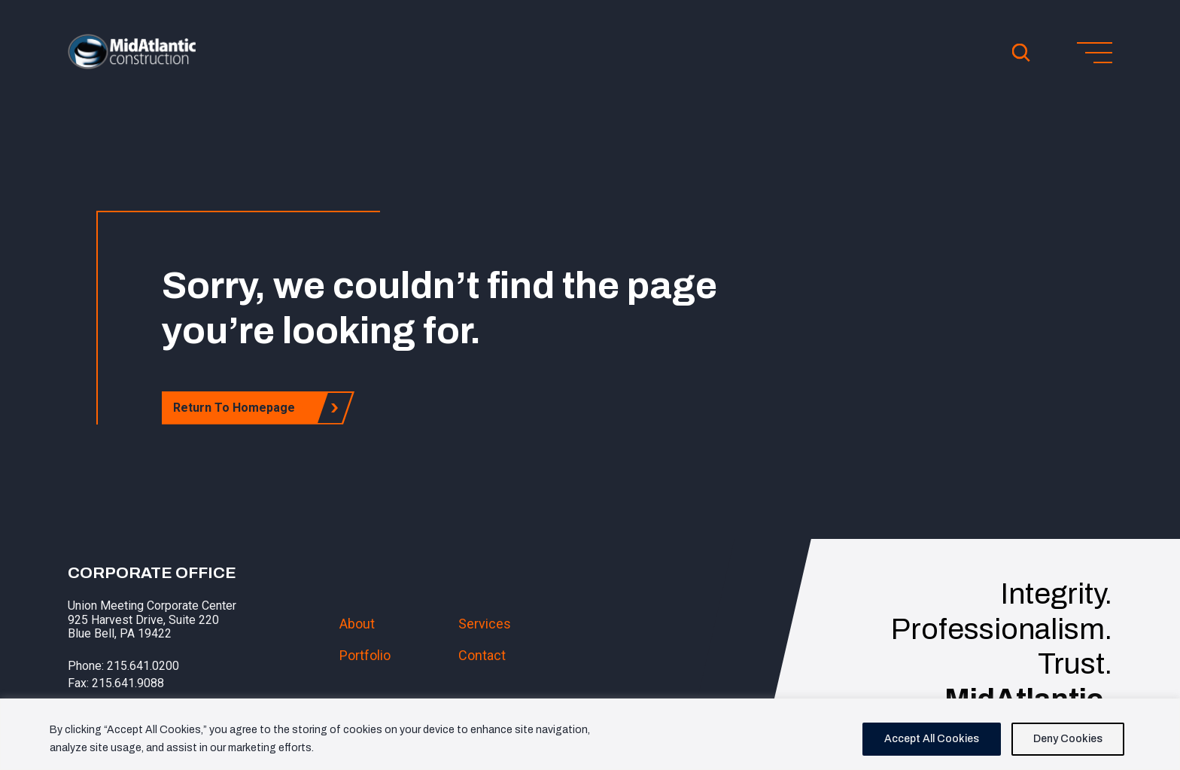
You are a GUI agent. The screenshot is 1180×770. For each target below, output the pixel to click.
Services (484, 624)
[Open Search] (1021, 53)
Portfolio (365, 655)
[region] (590, 734)
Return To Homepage (238, 407)
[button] (132, 64)
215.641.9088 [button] (128, 683)
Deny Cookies (1067, 738)
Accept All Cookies (931, 738)
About (357, 624)
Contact (482, 655)
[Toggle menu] (1094, 52)
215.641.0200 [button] (143, 666)
